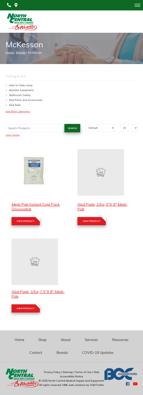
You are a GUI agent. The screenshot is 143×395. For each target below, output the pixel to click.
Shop (42, 339)
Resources (120, 339)
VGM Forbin (97, 385)
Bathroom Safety (20, 95)
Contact (35, 352)
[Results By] (128, 128)
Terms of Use (83, 372)
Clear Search (13, 135)
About (66, 339)
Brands (21, 52)
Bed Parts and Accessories (25, 100)
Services (91, 339)
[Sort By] (100, 128)
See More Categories (18, 111)
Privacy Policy (52, 372)
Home (10, 52)
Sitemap (68, 372)
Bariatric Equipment (21, 90)
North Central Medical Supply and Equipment (76, 380)
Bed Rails (15, 105)
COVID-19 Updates (98, 352)
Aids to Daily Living (20, 85)
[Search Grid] (43, 128)
